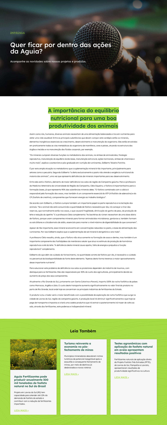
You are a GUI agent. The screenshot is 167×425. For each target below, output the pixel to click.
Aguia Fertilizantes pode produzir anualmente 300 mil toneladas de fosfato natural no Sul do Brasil (31, 381)
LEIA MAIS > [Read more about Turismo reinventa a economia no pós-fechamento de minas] (71, 374)
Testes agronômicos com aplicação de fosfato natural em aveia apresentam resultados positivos (133, 348)
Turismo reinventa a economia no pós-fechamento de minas (78, 346)
